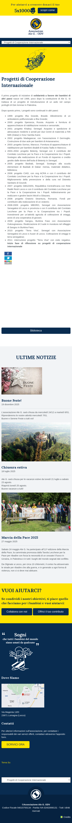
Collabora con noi (16, 611)
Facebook (4, 754)
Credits (67, 817)
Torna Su (5, 762)
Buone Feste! (11, 400)
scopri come (47, 10)
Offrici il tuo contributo (51, 611)
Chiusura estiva (14, 467)
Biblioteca (36, 330)
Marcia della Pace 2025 (19, 537)
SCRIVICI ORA (15, 744)
